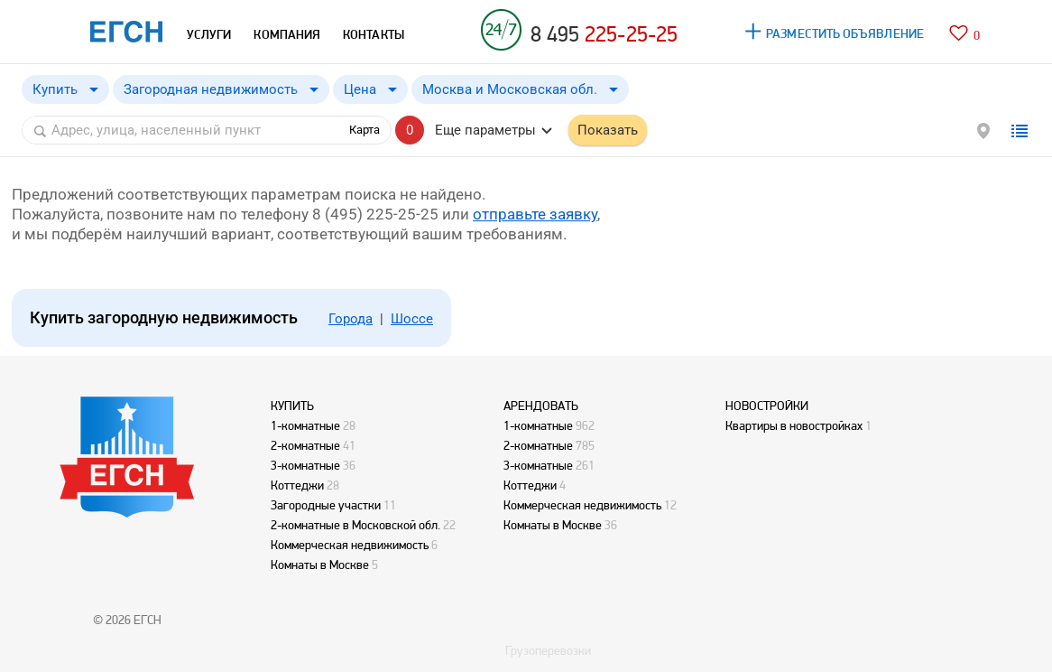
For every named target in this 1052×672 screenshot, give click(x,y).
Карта (364, 129)
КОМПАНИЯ (287, 34)
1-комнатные (305, 425)
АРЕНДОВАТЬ (540, 405)
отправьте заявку (535, 214)
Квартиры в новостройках (794, 425)
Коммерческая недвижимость (350, 544)
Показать (607, 130)
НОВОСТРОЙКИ (766, 405)
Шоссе (412, 319)
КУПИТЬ (292, 405)
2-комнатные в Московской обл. (355, 525)
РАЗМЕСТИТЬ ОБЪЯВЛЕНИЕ (845, 33)
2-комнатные (305, 445)
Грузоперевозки (548, 650)
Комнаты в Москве (320, 564)
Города (350, 319)
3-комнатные (305, 465)
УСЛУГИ (209, 34)
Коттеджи (297, 485)
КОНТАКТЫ (373, 34)
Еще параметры (485, 130)
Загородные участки (326, 505)
